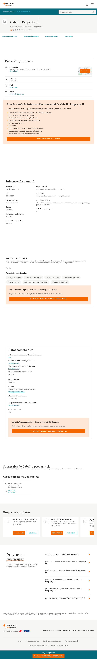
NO (9, 358)
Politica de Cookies (32, 641)
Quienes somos (48, 630)
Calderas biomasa (52, 277)
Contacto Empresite (64, 630)
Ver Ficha (32, 533)
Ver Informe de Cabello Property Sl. (48, 656)
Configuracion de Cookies (52, 641)
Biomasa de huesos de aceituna (35, 282)
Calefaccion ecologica (33, 277)
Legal (19, 641)
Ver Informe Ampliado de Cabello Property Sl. (48, 299)
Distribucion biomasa (60, 282)
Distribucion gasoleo (71, 277)
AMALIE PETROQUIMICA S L (25, 519)
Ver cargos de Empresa (16, 392)
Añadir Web (14, 87)
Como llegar (14, 71)
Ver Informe (19, 533)
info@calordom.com (17, 94)
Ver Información (13, 363)
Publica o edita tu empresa (83, 630)
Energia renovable (14, 277)
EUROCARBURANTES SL (61, 519)
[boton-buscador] (92, 12)
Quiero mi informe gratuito (48, 139)
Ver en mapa (85, 71)
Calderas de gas (13, 282)
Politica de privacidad (72, 641)
